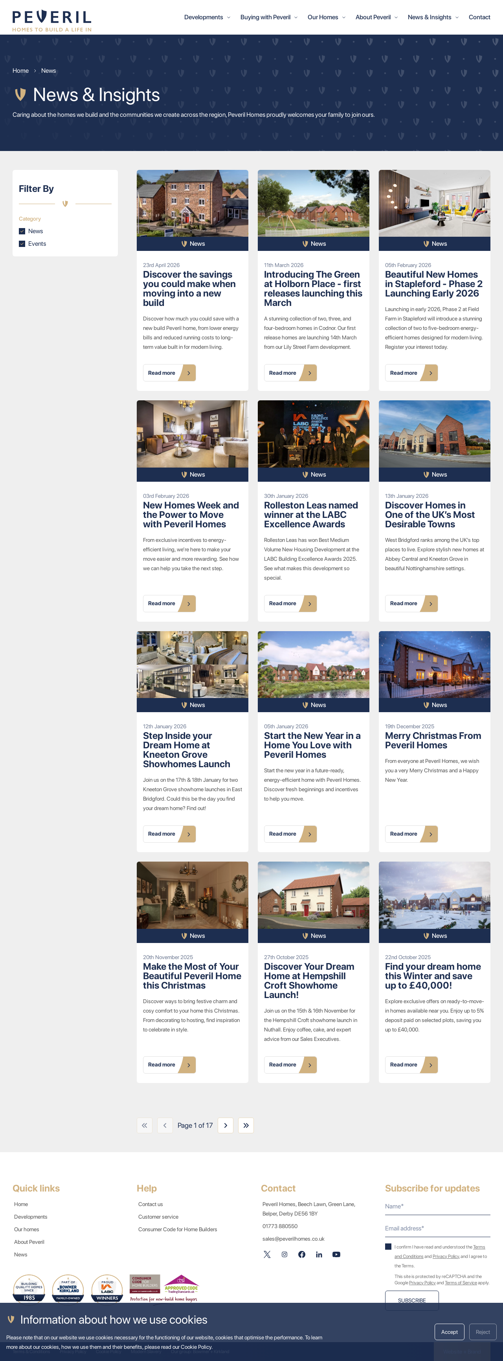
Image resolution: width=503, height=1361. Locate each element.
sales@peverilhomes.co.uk (294, 1239)
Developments (32, 1217)
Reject (483, 1332)
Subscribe (412, 1300)
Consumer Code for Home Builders (179, 1229)
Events (37, 243)
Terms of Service (461, 1282)
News (35, 231)
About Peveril (31, 1242)
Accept (449, 1332)
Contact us (152, 1204)
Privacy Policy (446, 1256)
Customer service (160, 1217)
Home (22, 1204)
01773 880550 (280, 1226)
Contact (479, 17)
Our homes (28, 1229)
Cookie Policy (196, 1347)
